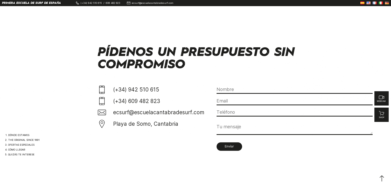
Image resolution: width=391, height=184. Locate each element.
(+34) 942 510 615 (91, 3)
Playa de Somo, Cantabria (145, 124)
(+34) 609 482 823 (136, 101)
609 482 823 (113, 3)
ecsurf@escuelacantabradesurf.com (152, 3)
